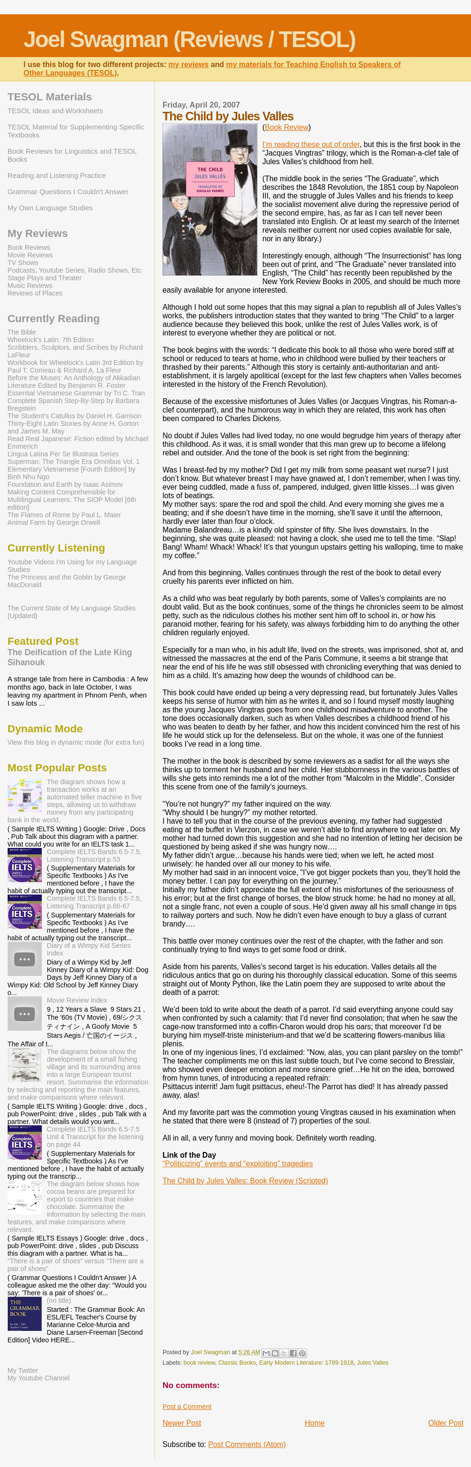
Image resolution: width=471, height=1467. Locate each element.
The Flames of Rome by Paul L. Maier (64, 515)
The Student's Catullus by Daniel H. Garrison (75, 416)
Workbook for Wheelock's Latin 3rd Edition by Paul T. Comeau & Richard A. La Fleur (76, 366)
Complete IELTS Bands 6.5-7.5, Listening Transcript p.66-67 (94, 902)
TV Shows (23, 262)
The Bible (22, 332)
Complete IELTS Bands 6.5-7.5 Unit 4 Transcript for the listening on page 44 (95, 1136)
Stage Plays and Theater (45, 278)
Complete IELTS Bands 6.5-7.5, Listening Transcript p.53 (94, 855)
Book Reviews (29, 247)
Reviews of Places (35, 293)
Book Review (286, 127)
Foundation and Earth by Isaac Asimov (65, 484)
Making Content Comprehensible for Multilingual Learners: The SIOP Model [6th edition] (72, 499)
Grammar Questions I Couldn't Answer (68, 191)
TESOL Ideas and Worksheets (55, 111)
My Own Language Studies (50, 208)
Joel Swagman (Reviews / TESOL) (190, 39)
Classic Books (237, 1362)
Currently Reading (54, 319)
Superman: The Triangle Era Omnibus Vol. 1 (74, 461)
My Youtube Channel (39, 1378)
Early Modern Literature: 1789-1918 (306, 1362)
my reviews (188, 64)
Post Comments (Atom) (247, 1444)
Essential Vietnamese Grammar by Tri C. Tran (76, 393)
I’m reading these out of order (310, 144)
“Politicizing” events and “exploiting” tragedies (238, 1164)
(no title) (59, 1300)
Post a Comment (187, 1406)
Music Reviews (30, 285)
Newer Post (182, 1423)
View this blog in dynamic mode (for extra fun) (76, 742)
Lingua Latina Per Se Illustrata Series (63, 454)
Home (315, 1423)
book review (199, 1362)
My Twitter (23, 1370)
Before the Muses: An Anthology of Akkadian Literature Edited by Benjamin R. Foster (74, 381)
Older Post (445, 1423)
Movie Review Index (77, 1000)
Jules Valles (372, 1362)
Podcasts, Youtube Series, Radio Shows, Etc (75, 270)
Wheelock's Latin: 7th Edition (51, 340)
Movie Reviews (30, 255)
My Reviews (38, 233)
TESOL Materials (50, 97)
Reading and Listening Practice (57, 175)
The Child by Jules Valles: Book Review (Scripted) (245, 1181)
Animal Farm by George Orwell (54, 522)
